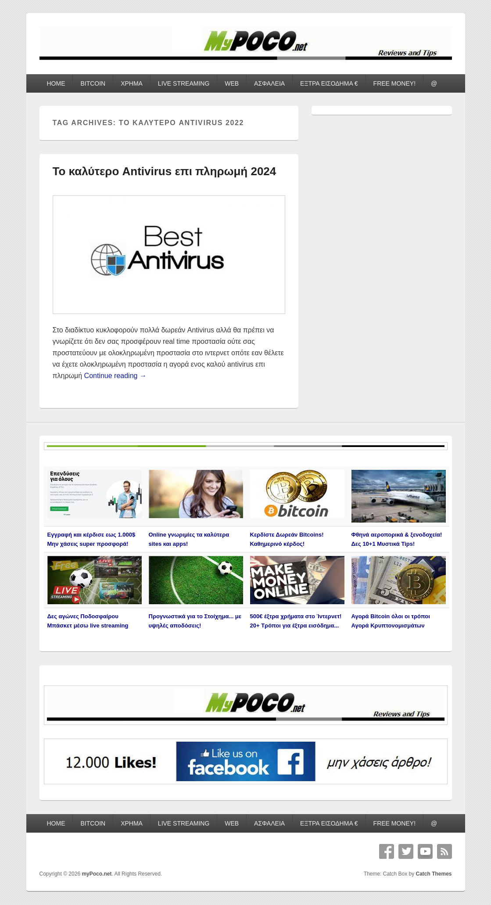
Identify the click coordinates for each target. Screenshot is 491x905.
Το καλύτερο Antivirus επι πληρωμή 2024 (164, 171)
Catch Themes (434, 874)
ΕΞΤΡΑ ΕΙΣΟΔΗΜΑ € (329, 83)
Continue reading (115, 375)
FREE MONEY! (394, 83)
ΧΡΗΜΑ (132, 83)
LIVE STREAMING (183, 83)
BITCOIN (92, 83)
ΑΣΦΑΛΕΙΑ (269, 83)
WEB (232, 83)
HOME (56, 83)
